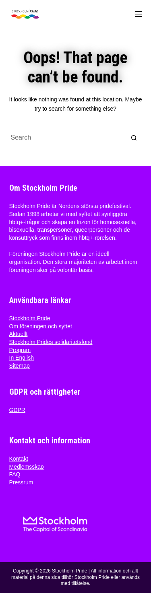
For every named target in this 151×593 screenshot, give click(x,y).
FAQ (15, 474)
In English (21, 357)
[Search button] (134, 138)
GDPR (17, 410)
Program (20, 350)
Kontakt (18, 458)
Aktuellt (18, 334)
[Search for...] (67, 138)
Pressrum (21, 482)
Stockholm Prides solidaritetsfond (51, 342)
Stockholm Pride (29, 318)
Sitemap (19, 365)
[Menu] (138, 14)
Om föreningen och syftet (40, 326)
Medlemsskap (26, 466)
